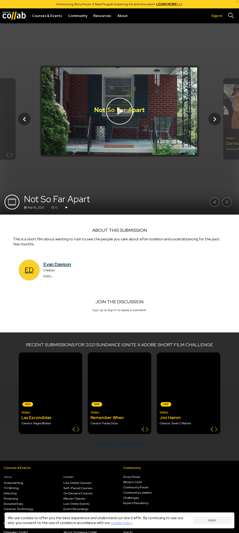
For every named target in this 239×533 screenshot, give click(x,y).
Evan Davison (57, 264)
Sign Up (97, 310)
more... (48, 276)
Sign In (112, 310)
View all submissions (119, 444)
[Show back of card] (9, 155)
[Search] (231, 15)
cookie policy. (122, 522)
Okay (212, 520)
